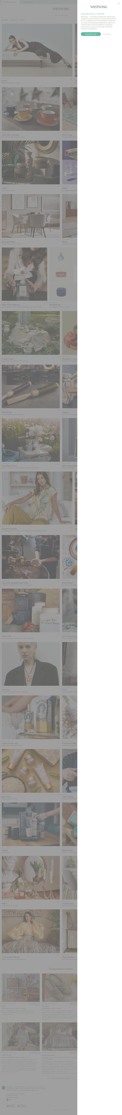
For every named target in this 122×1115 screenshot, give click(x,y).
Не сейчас (107, 34)
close (118, 3)
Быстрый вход (91, 34)
